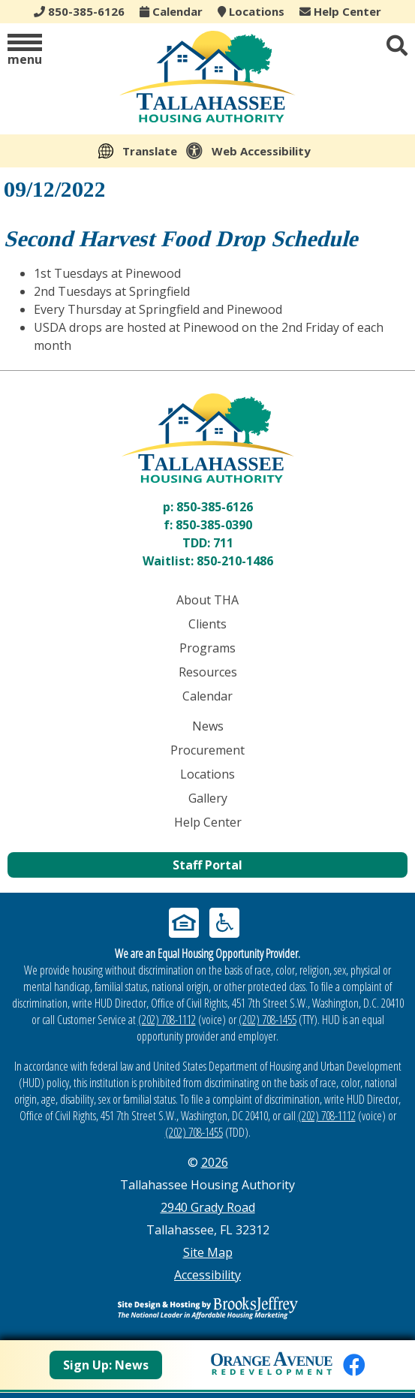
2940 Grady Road (208, 1207)
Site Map (208, 1252)
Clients (207, 624)
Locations (251, 11)
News (208, 726)
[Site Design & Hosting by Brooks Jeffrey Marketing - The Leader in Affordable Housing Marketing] (207, 1308)
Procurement (207, 750)
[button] (25, 51)
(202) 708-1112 (167, 1019)
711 (223, 543)
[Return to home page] (207, 438)
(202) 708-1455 (267, 1019)
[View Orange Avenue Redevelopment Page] (271, 1361)
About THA (207, 600)
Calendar (171, 11)
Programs (207, 648)
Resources (208, 672)
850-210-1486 (235, 561)
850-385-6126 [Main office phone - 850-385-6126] (79, 11)
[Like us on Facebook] (354, 1364)
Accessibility (207, 1275)
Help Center (340, 11)
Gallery (207, 798)
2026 (214, 1162)
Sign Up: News (106, 1365)
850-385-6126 (214, 507)
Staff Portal (207, 865)
